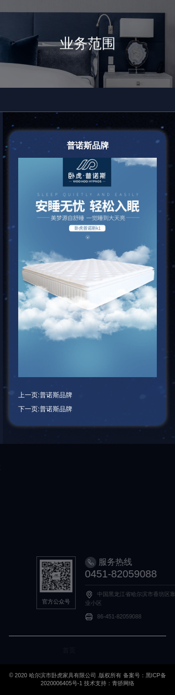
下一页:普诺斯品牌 (45, 409)
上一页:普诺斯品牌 (45, 395)
